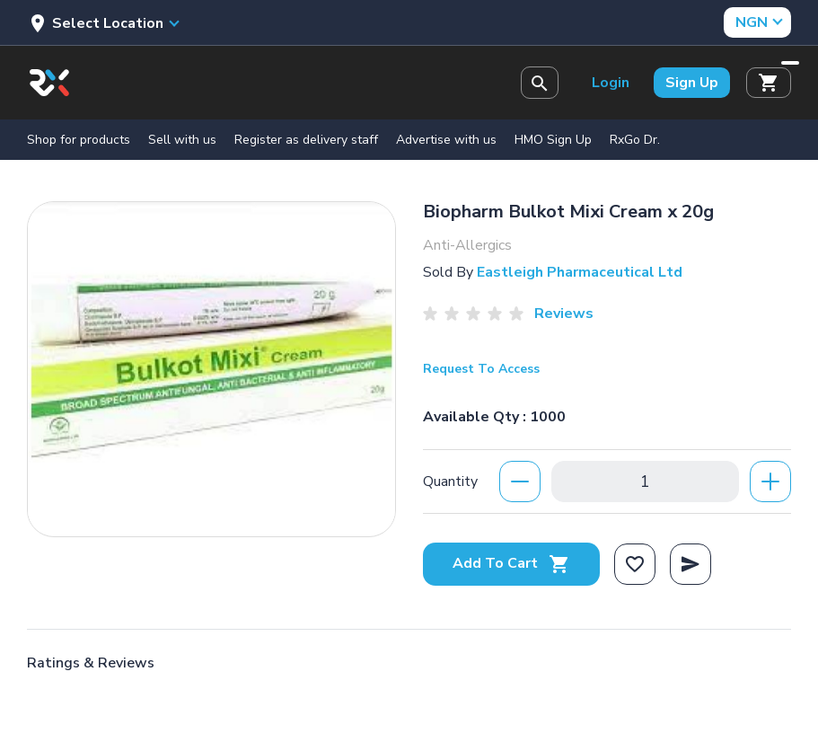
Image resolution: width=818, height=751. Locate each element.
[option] (211, 364)
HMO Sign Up (553, 139)
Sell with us (182, 139)
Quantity (450, 481)
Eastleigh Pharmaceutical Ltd (579, 272)
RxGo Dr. (635, 139)
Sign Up (691, 83)
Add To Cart (511, 563)
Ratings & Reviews (90, 663)
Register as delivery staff (306, 139)
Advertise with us (446, 139)
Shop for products (78, 139)
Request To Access (481, 368)
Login (610, 83)
